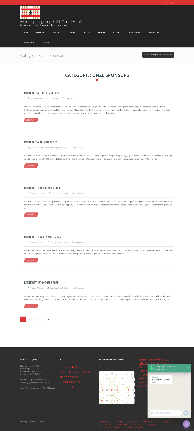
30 (102, 379)
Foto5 (64, 372)
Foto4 (82, 367)
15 (112, 390)
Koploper (85, 372)
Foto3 (73, 367)
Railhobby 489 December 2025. (42, 188)
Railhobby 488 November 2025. (42, 237)
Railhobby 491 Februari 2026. (42, 93)
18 (128, 390)
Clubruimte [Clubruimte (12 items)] (148, 363)
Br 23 (64, 367)
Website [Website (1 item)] (141, 386)
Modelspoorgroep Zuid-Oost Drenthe (53, 21)
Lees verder (31, 120)
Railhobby (54, 98)
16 (117, 390)
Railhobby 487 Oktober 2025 (41, 282)
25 (127, 395)
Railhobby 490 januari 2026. (41, 142)
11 (128, 384)
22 (112, 395)
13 (102, 390)
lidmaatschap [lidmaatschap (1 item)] (143, 379)
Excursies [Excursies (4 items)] (144, 367)
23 (117, 395)
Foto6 (74, 372)
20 (102, 395)
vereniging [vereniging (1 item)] (142, 382)
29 (112, 400)
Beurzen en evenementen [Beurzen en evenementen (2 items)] (149, 359)
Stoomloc (67, 386)
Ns (81, 382)
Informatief (54, 147)
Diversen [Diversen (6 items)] (166, 363)
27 (102, 400)
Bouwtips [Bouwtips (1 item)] (165, 360)
